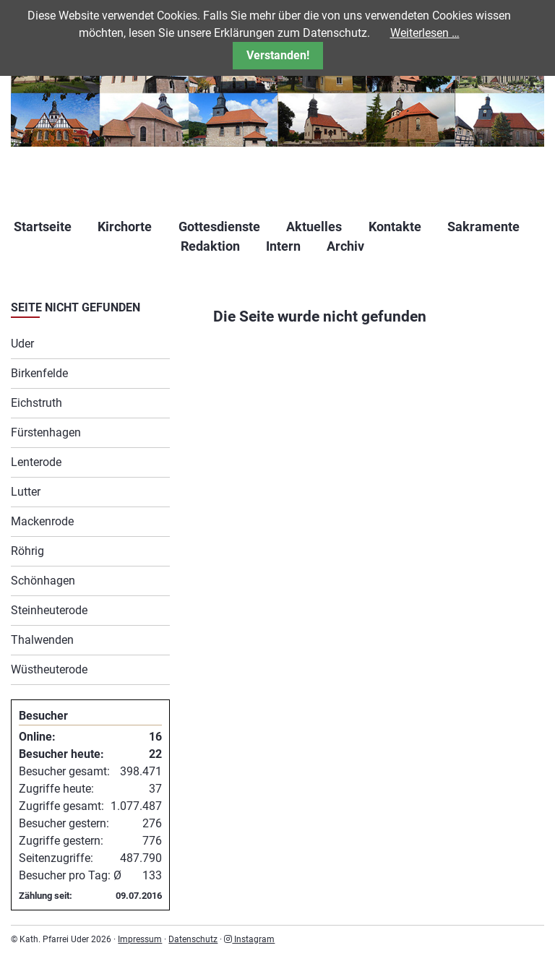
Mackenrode (42, 521)
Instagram (249, 939)
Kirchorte (125, 226)
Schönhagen (43, 580)
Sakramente (483, 226)
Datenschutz (193, 939)
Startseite (43, 226)
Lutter (25, 492)
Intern (283, 246)
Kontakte (395, 226)
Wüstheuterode (49, 669)
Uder (22, 343)
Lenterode (36, 462)
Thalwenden (42, 640)
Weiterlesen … (425, 33)
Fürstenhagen (46, 432)
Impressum (140, 939)
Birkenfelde (39, 373)
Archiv (345, 246)
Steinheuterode (49, 610)
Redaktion (210, 246)
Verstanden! (277, 55)
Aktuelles (314, 226)
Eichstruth (36, 403)
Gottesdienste (219, 226)
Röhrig (27, 551)
